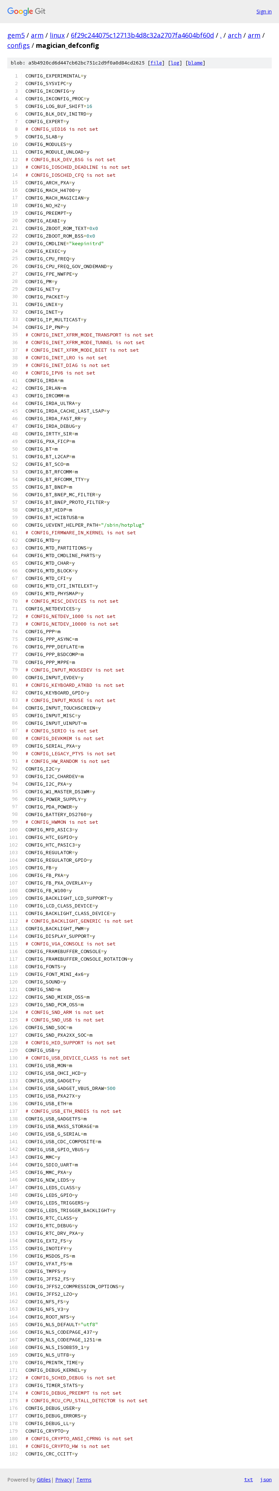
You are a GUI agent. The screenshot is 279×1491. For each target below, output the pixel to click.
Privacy (63, 1479)
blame (195, 63)
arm (37, 35)
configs (18, 45)
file (156, 63)
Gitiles (44, 1479)
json (266, 1479)
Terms (84, 1479)
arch (235, 35)
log (175, 63)
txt (248, 1479)
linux (57, 35)
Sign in (264, 11)
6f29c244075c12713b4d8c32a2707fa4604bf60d (142, 35)
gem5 (16, 35)
